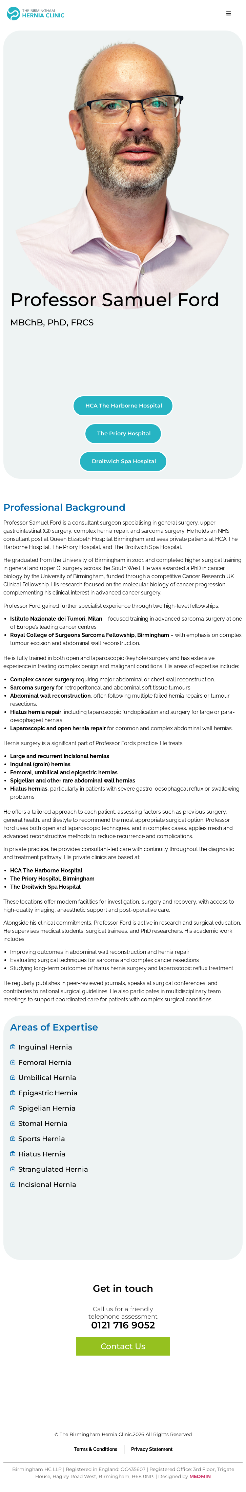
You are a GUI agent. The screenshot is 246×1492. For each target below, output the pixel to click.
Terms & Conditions (95, 1449)
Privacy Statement (151, 1449)
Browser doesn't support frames (123, 360)
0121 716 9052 (123, 1325)
